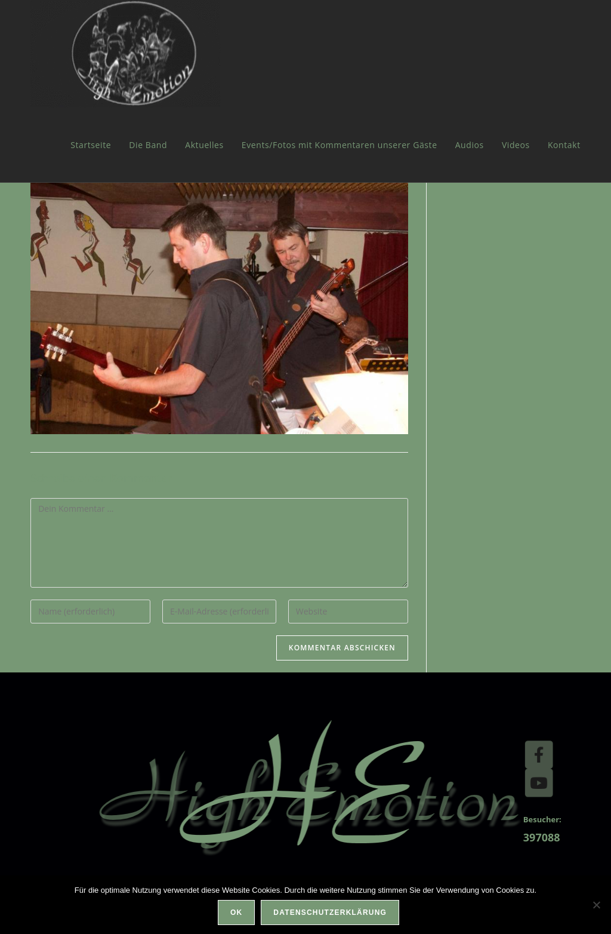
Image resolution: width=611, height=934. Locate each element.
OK (236, 912)
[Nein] (596, 905)
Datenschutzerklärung (330, 912)
